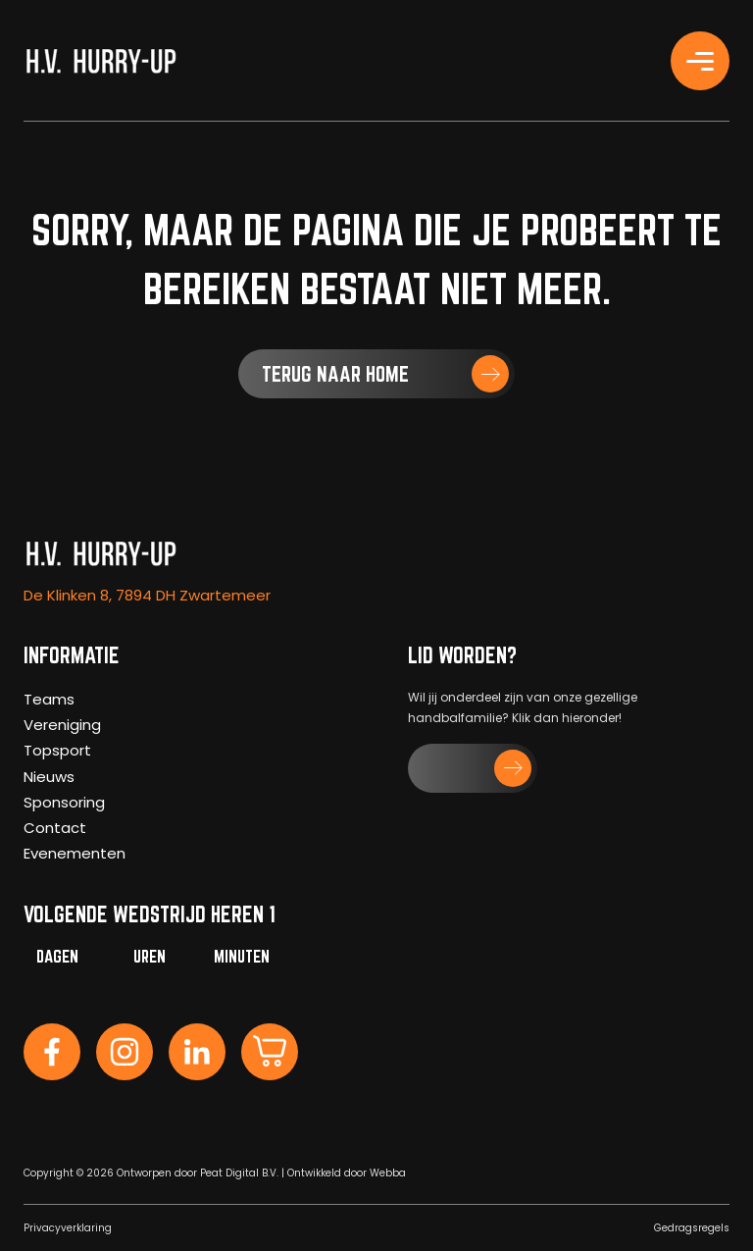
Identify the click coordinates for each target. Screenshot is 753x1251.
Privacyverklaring (68, 1228)
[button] (376, 373)
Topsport (57, 750)
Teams (49, 699)
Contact (55, 827)
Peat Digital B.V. (239, 1173)
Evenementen (75, 853)
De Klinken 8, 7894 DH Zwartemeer (147, 595)
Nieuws (49, 776)
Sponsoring (64, 802)
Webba (388, 1173)
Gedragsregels (691, 1228)
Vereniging (62, 724)
